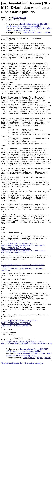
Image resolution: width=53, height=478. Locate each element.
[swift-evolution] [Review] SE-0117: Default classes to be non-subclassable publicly (27, 25)
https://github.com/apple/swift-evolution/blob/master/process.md (19, 367)
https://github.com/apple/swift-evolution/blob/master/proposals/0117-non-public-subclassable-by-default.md (23, 280)
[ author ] (47, 32)
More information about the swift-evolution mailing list (22, 414)
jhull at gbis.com (19, 18)
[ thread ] (31, 32)
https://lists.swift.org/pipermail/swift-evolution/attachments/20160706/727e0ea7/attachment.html (26, 393)
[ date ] (25, 32)
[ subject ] (39, 32)
